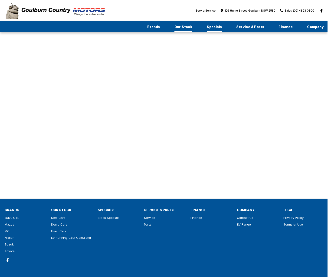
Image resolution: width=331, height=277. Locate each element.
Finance (286, 27)
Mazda (9, 224)
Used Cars (58, 231)
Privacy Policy (293, 218)
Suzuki (9, 244)
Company (315, 27)
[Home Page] (55, 10)
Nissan (9, 237)
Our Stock (183, 27)
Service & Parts (250, 27)
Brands (153, 27)
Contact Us (245, 218)
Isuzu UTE (12, 218)
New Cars (58, 218)
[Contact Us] (247, 10)
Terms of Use (293, 224)
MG (7, 231)
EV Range (244, 224)
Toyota (10, 251)
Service (149, 218)
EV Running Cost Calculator (71, 237)
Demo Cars (59, 224)
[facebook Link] (321, 10)
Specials (214, 27)
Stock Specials (108, 218)
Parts (147, 224)
